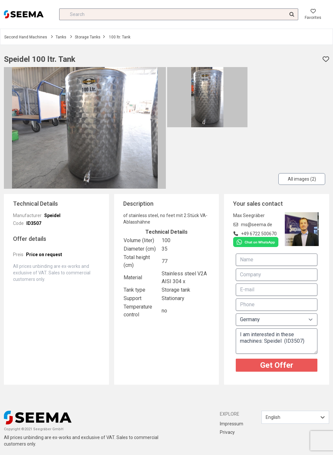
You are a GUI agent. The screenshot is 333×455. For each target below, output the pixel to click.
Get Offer (276, 365)
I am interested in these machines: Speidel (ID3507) (276, 341)
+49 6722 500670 (259, 233)
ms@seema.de (256, 224)
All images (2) (302, 179)
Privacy (227, 432)
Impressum (231, 423)
